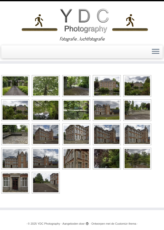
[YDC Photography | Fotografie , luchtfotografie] (84, 20)
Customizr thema (125, 223)
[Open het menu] (155, 52)
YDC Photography (49, 223)
